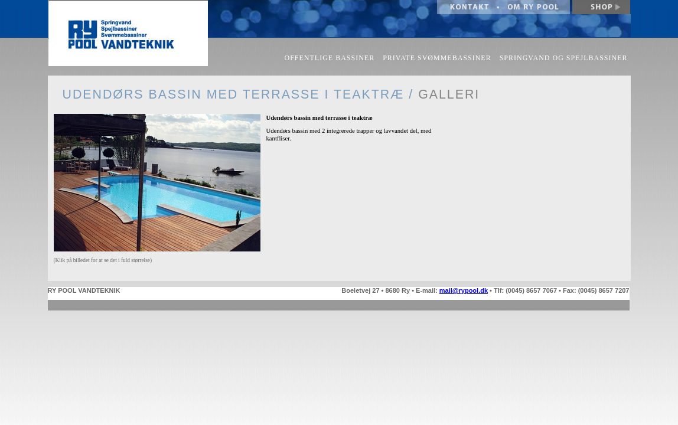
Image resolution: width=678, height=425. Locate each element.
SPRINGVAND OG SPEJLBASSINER (564, 58)
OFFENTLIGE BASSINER (330, 58)
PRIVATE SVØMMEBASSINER (437, 58)
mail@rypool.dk (463, 290)
